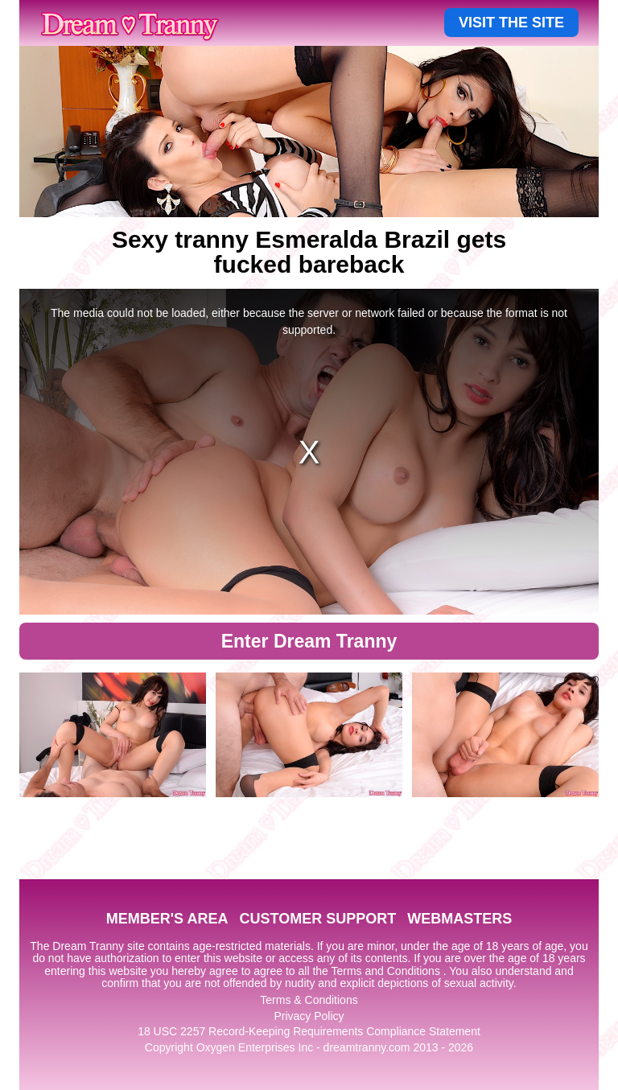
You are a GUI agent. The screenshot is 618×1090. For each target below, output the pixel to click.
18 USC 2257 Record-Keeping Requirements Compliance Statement (309, 1031)
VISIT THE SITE (511, 22)
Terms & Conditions (308, 999)
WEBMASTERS (459, 918)
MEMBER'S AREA (167, 918)
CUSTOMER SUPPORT (317, 918)
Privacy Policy (309, 1016)
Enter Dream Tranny (309, 641)
